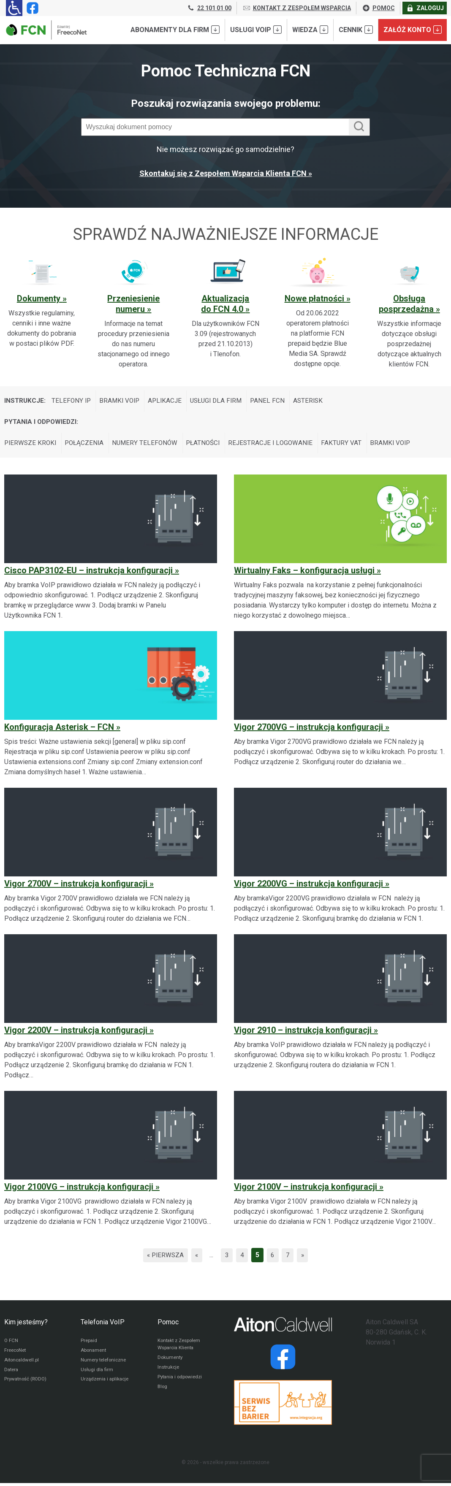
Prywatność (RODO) (27, 1384)
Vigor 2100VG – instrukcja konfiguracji (78, 1190)
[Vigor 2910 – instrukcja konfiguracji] (340, 1010)
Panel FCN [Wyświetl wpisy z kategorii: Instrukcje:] (276, 401)
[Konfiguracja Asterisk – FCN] (110, 707)
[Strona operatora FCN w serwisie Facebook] (30, 8)
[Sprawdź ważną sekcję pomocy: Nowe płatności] (317, 313)
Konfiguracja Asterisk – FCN (59, 730)
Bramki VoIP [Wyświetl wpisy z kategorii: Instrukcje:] (122, 401)
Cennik (356, 29)
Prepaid (89, 1344)
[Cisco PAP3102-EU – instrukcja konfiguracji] (110, 550)
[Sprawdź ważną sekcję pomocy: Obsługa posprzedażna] (409, 313)
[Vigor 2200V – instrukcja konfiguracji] (110, 1010)
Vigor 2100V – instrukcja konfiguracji (305, 1190)
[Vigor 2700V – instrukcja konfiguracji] (110, 859)
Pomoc (168, 1325)
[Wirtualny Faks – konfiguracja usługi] (340, 550)
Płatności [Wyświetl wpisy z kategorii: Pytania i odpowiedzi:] (209, 445)
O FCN (11, 1344)
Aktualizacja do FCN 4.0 (225, 303)
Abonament (94, 1354)
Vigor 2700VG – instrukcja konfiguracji (308, 730)
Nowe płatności (315, 298)
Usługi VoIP (256, 29)
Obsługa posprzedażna (407, 303)
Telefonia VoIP (103, 1325)
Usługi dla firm (97, 1374)
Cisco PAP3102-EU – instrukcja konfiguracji (88, 573)
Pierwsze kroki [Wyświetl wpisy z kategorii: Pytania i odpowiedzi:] (31, 445)
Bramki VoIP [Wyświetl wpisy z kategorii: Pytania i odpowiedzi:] (401, 445)
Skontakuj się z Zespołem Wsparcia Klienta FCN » (225, 173)
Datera (12, 1374)
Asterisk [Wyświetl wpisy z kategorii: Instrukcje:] (317, 401)
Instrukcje (169, 1372)
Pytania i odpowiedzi (181, 1382)
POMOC (378, 8)
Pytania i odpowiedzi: (43, 423)
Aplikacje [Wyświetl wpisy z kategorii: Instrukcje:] (169, 401)
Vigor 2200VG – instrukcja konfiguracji (308, 886)
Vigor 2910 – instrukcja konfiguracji (303, 1033)
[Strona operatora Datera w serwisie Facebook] (283, 1359)
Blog (163, 1392)
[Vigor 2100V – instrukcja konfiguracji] (340, 1162)
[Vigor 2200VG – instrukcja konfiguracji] (340, 859)
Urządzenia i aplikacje (106, 1384)
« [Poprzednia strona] (196, 1258)
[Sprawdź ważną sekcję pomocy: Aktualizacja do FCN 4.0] (225, 308)
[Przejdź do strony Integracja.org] (283, 1405)
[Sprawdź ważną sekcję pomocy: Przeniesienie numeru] (133, 313)
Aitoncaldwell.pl (22, 1364)
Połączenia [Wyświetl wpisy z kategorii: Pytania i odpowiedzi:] (87, 445)
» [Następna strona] (305, 1258)
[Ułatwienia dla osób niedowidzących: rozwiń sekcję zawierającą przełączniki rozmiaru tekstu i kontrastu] (14, 8)
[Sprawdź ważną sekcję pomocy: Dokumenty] (41, 303)
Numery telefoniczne (105, 1364)
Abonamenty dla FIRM (175, 29)
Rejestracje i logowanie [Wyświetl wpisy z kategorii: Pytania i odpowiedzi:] (279, 445)
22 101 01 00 (209, 8)
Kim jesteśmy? (26, 1325)
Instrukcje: (25, 401)
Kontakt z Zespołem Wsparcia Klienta (181, 1347)
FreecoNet (16, 1354)
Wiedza (310, 29)
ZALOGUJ (425, 8)
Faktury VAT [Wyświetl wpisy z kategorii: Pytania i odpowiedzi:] (351, 445)
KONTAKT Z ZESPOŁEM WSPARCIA (296, 8)
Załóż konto (412, 29)
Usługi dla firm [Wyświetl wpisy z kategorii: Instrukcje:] (223, 401)
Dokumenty (39, 298)
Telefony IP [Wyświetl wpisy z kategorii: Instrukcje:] (72, 401)
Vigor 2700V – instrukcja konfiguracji (75, 886)
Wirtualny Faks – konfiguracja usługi (304, 573)
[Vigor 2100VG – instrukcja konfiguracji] (110, 1162)
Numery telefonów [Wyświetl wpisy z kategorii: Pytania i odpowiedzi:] (149, 445)
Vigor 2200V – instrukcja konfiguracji (75, 1033)
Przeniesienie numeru (133, 303)
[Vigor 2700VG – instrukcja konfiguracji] (340, 707)
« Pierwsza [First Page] (163, 1258)
